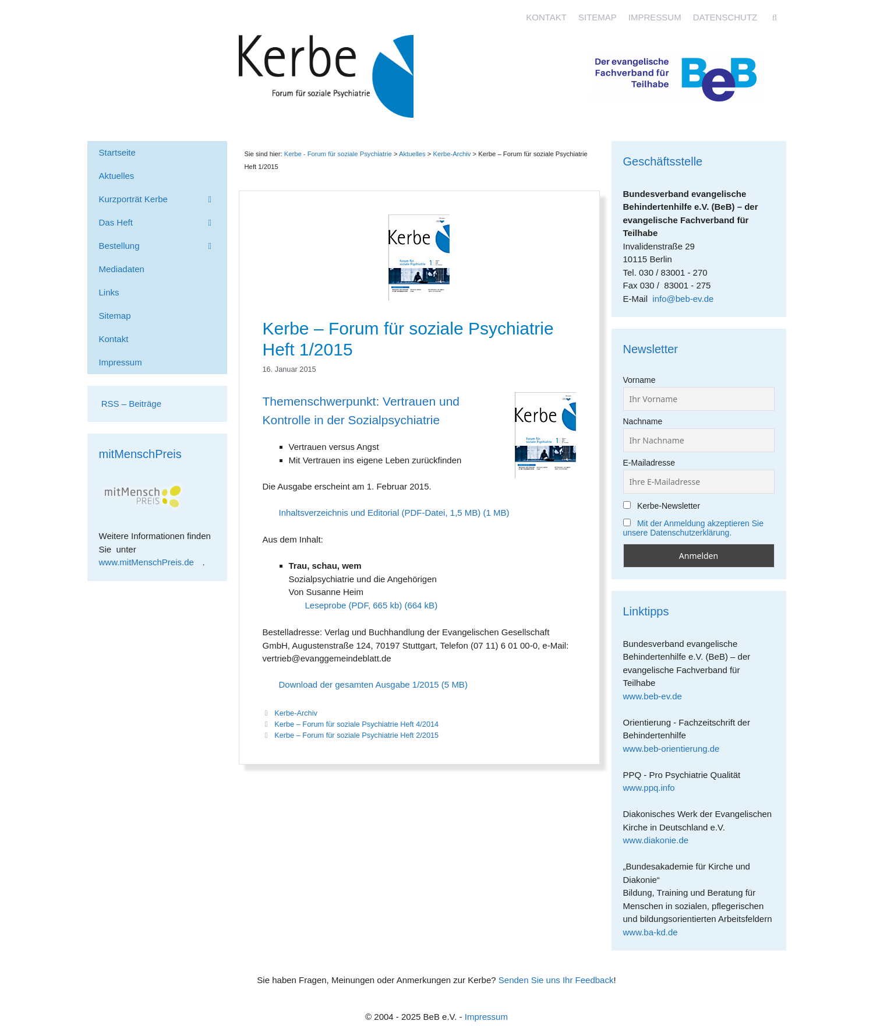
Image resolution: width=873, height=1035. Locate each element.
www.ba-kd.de (655, 932)
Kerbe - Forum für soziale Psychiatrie (338, 153)
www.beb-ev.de (657, 696)
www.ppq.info (653, 788)
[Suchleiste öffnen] (774, 17)
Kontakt (546, 17)
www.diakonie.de (660, 840)
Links (109, 292)
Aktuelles (412, 153)
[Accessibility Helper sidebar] (859, 14)
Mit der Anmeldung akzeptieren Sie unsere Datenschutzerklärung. (693, 528)
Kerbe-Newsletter (662, 506)
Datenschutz (725, 17)
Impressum (654, 17)
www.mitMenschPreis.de (151, 562)
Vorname (639, 380)
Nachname (643, 421)
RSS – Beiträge (130, 404)
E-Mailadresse (649, 462)
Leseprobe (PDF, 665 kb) (353, 605)
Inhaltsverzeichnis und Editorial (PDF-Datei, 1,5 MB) (380, 513)
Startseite (117, 152)
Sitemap (597, 17)
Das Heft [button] (163, 222)
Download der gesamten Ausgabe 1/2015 (359, 684)
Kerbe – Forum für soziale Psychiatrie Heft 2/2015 (356, 735)
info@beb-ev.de (682, 299)
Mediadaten (121, 269)
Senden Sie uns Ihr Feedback (556, 980)
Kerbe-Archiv (295, 713)
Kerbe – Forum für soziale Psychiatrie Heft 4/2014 (356, 724)
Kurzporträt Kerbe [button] (163, 199)
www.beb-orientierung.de (675, 749)
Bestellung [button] (163, 246)
